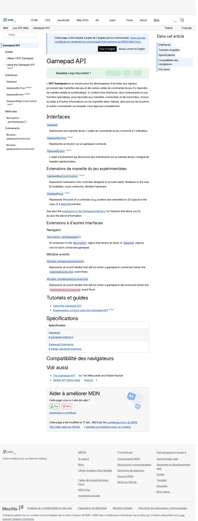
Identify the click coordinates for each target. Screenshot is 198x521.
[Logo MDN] (9, 452)
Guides (160, 474)
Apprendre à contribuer (62, 412)
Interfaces (164, 44)
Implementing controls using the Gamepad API (80, 310)
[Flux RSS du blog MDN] (28, 482)
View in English (107, 48)
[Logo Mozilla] (13, 508)
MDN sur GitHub (127, 482)
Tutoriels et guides (169, 50)
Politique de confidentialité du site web (49, 508)
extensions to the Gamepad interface (83, 211)
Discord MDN (125, 476)
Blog (156, 20)
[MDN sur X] (16, 482)
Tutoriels (161, 480)
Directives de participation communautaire (162, 508)
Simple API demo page (66, 380)
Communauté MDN (128, 458)
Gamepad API (11, 45)
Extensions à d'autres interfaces (75, 223)
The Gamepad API (64, 375)
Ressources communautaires (134, 464)
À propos (83, 458)
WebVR (65, 204)
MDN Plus (84, 489)
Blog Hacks (163, 491)
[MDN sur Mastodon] (22, 482)
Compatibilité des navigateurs (168, 62)
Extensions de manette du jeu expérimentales (87, 168)
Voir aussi (164, 69)
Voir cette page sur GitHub (64, 426)
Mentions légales (123, 508)
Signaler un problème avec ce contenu (108, 426)
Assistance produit (89, 495)
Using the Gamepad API (67, 305)
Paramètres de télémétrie (92, 508)
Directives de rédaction (130, 470)
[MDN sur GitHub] (4, 482)
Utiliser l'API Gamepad (19, 58)
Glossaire (161, 486)
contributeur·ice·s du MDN (122, 422)
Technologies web (167, 458)
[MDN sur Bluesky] (10, 482)
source (89, 380)
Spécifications (166, 55)
